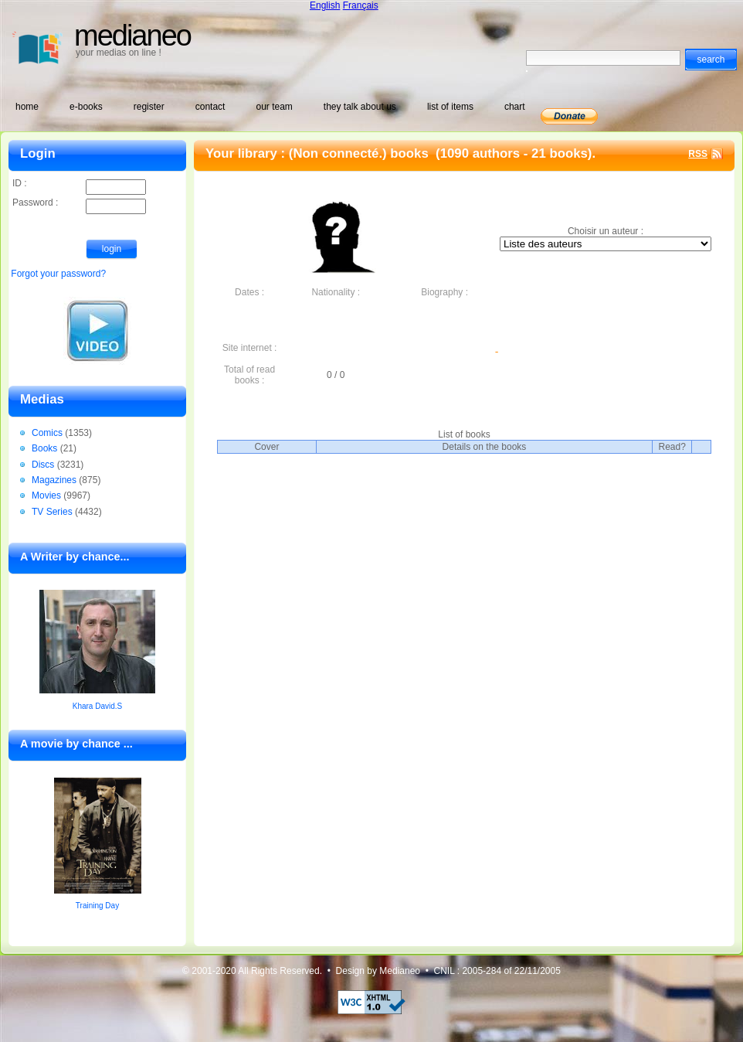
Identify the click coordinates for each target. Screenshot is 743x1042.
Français (360, 5)
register (149, 106)
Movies (46, 495)
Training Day (97, 905)
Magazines (54, 480)
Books (44, 448)
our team (274, 106)
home (27, 106)
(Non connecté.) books (361, 153)
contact (210, 106)
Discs (43, 464)
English (325, 5)
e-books (86, 106)
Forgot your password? (58, 273)
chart (514, 106)
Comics (47, 432)
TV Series (52, 511)
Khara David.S (97, 706)
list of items (450, 106)
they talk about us (360, 106)
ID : (79, 184)
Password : (79, 203)
